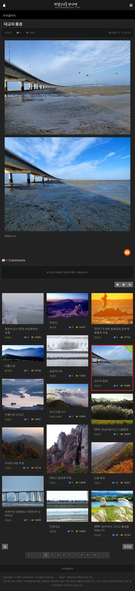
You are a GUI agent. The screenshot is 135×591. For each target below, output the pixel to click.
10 (94, 555)
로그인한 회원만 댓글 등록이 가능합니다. (68, 272)
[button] (117, 284)
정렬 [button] (128, 546)
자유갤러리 (9, 15)
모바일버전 (67, 568)
